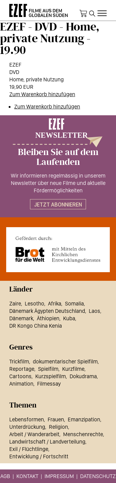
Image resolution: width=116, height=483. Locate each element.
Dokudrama (83, 376)
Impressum (59, 476)
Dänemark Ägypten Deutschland (47, 311)
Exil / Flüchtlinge (28, 449)
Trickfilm (19, 361)
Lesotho (34, 303)
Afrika (54, 303)
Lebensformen (26, 419)
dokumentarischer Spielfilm (65, 361)
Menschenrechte (83, 434)
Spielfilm (48, 369)
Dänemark (21, 318)
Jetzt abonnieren (58, 204)
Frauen (56, 419)
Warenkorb (83, 13)
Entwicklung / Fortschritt (38, 456)
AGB (5, 476)
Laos (94, 311)
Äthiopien (48, 318)
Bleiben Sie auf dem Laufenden (58, 157)
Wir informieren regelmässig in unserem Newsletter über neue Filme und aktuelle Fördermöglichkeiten (58, 183)
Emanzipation (84, 419)
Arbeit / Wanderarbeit (34, 434)
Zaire (15, 303)
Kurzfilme (73, 369)
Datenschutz (98, 476)
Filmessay (49, 383)
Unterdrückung (27, 427)
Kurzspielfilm (50, 376)
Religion (58, 427)
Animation (21, 383)
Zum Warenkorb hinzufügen (42, 94)
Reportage (21, 369)
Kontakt (27, 476)
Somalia (74, 303)
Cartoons (20, 376)
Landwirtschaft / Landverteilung (47, 441)
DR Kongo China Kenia (35, 325)
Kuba (69, 318)
